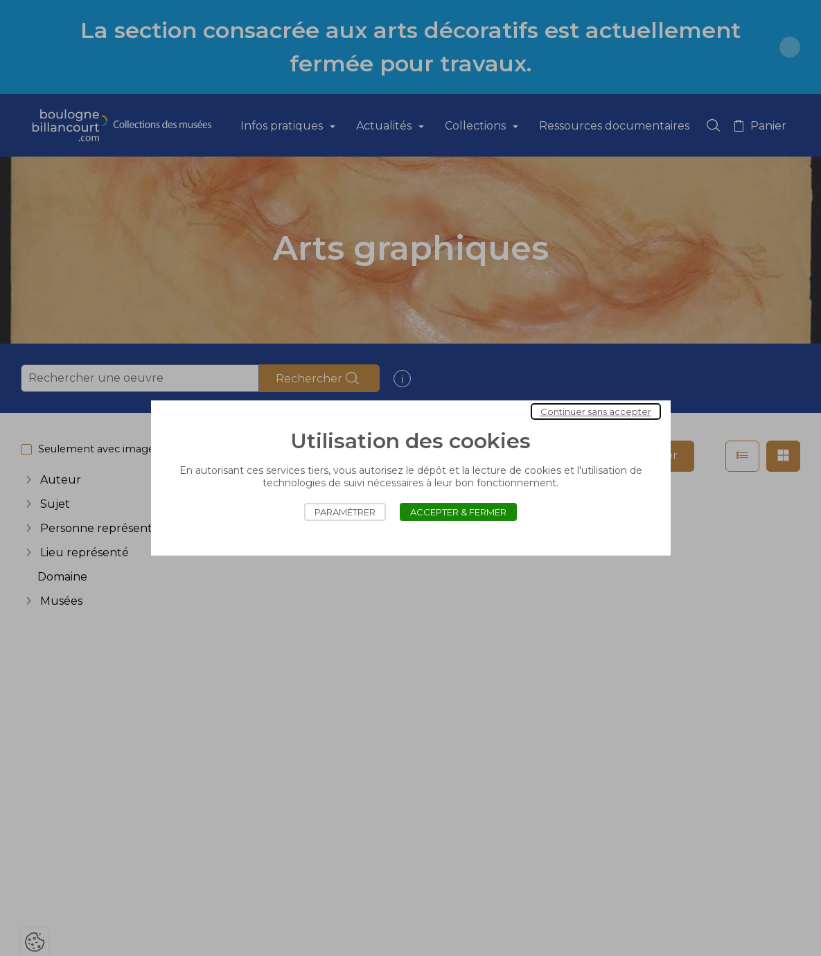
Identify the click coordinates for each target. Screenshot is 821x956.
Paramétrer (345, 511)
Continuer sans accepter (595, 411)
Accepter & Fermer (458, 511)
